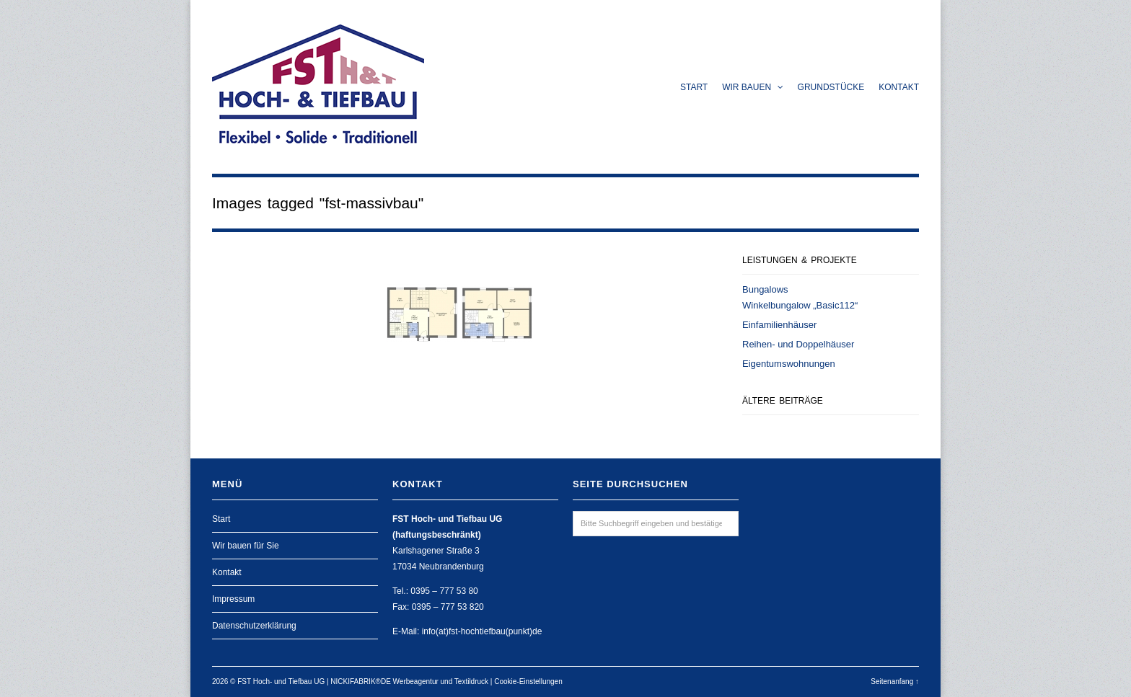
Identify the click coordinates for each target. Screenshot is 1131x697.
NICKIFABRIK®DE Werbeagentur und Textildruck (409, 681)
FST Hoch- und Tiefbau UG (281, 681)
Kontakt (899, 87)
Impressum (233, 599)
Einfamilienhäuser (779, 324)
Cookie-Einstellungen (528, 681)
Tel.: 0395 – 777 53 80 (435, 591)
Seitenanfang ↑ (895, 681)
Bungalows (765, 289)
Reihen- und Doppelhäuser (798, 344)
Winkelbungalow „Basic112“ (800, 305)
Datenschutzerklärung (254, 626)
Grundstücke (831, 87)
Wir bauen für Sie (245, 546)
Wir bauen (752, 87)
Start (694, 87)
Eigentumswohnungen (788, 363)
